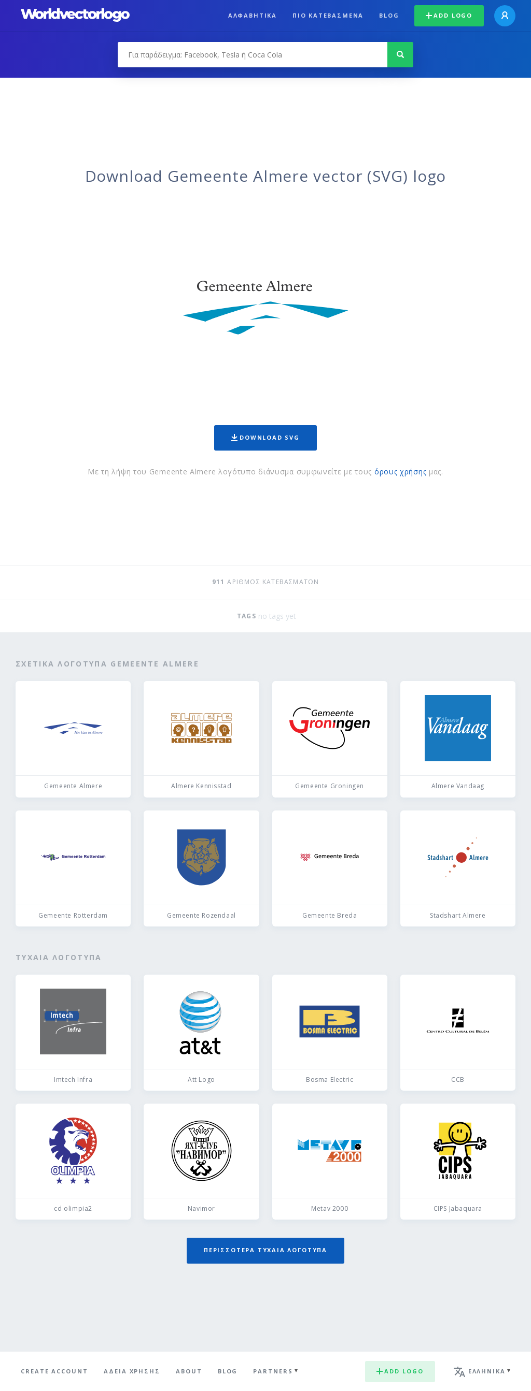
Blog (389, 15)
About (189, 1371)
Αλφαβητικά (252, 15)
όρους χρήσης (400, 471)
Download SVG (265, 437)
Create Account (54, 1371)
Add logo (449, 15)
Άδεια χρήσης (132, 1371)
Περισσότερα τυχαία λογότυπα (265, 1250)
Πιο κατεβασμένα (328, 15)
